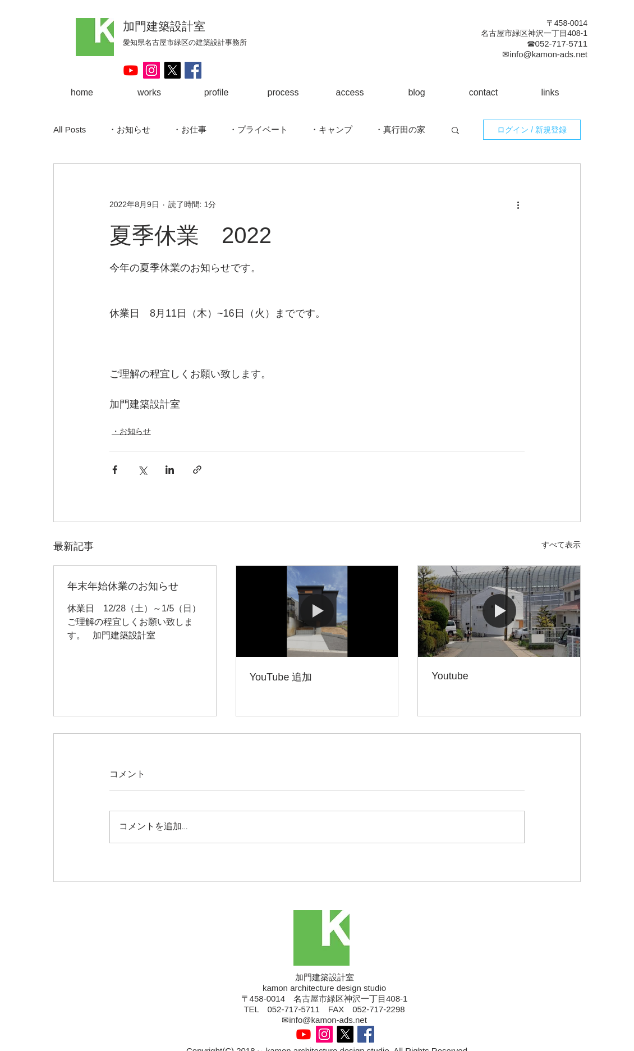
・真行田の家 (400, 129)
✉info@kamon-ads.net (324, 1020)
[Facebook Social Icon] (193, 70)
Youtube (449, 676)
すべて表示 (561, 544)
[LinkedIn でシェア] (169, 469)
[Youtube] (130, 70)
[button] (455, 129)
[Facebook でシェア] (114, 469)
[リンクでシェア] (197, 469)
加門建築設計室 (164, 26)
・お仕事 (189, 129)
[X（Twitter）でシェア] (142, 469)
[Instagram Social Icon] (151, 70)
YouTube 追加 (281, 677)
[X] (172, 70)
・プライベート (258, 129)
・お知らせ (129, 129)
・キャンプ (331, 129)
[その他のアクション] (518, 204)
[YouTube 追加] (317, 611)
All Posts (69, 129)
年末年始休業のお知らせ (122, 586)
